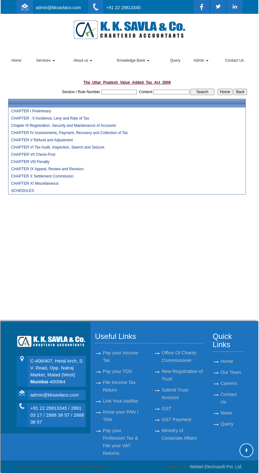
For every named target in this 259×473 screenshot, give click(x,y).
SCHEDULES (22, 191)
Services (45, 60)
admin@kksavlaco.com (58, 7)
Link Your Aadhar (120, 393)
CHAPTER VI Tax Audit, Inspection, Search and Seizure (57, 147)
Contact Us (234, 60)
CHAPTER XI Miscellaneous (34, 183)
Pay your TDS (117, 364)
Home (17, 60)
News (227, 405)
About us (83, 60)
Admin (201, 60)
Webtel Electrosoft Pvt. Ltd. (216, 466)
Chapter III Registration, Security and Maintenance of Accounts (63, 125)
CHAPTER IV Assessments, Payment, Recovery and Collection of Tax (69, 133)
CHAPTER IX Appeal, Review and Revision (47, 169)
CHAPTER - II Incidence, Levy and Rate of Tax (50, 118)
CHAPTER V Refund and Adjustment (42, 140)
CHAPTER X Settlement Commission (42, 176)
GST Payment (176, 412)
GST (166, 401)
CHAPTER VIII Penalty (30, 162)
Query (175, 60)
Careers (229, 376)
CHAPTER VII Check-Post (33, 154)
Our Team (231, 365)
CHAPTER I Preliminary (31, 111)
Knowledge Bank (133, 60)
